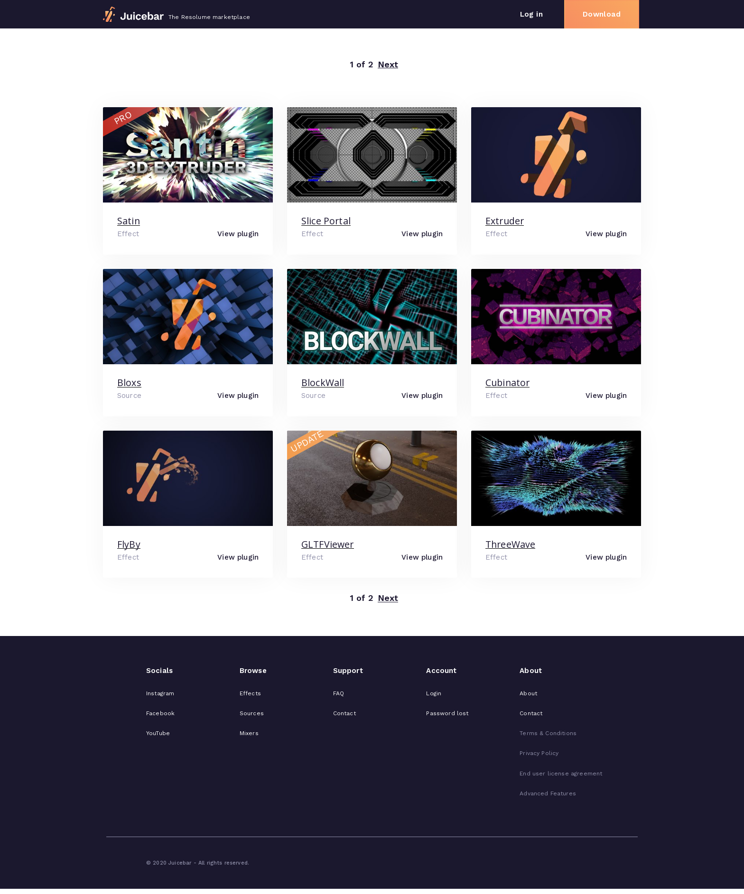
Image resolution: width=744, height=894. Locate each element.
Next (388, 64)
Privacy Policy (539, 753)
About (528, 693)
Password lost (447, 713)
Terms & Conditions (548, 733)
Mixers (249, 733)
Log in (531, 14)
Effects (250, 693)
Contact (344, 713)
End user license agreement (561, 773)
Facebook (160, 713)
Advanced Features (548, 793)
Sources (252, 713)
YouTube (158, 733)
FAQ (338, 693)
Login (433, 693)
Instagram (160, 693)
